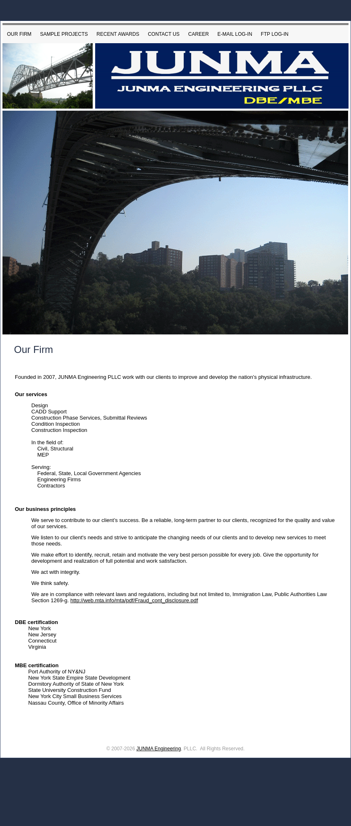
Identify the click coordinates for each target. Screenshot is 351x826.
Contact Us (164, 34)
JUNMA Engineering (158, 749)
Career (198, 34)
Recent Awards (117, 34)
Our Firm (19, 34)
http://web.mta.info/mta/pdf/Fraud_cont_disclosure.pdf (134, 600)
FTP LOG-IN (274, 34)
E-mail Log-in (235, 34)
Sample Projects (64, 34)
